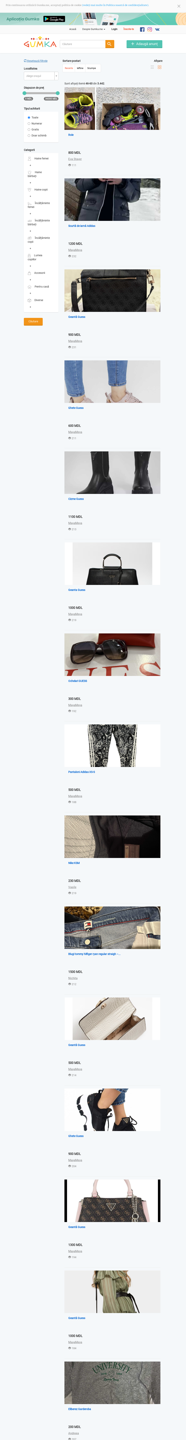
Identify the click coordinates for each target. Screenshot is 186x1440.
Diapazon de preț (34, 87)
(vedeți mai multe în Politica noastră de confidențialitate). (115, 5)
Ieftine (80, 68)
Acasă (72, 29)
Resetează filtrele (36, 60)
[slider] (24, 93)
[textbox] (40, 76)
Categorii (29, 149)
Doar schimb (37, 135)
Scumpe (91, 68)
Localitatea (30, 68)
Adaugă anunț (147, 44)
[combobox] (83, 44)
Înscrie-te (128, 29)
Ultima (106, 1414)
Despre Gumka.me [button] (93, 29)
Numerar (35, 123)
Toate (33, 117)
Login (114, 29)
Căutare (33, 321)
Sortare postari (71, 60)
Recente (69, 68)
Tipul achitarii (32, 108)
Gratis (33, 129)
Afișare (158, 60)
